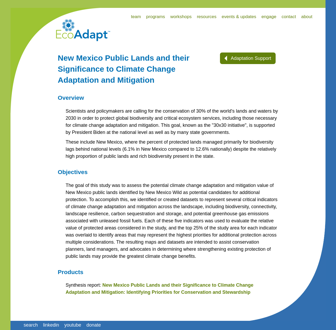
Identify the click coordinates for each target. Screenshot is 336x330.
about (306, 16)
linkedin (51, 325)
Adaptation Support (247, 58)
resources (207, 16)
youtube (72, 325)
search (31, 325)
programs (155, 16)
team (136, 16)
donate (93, 325)
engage (268, 16)
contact (289, 16)
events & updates (239, 16)
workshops (181, 16)
